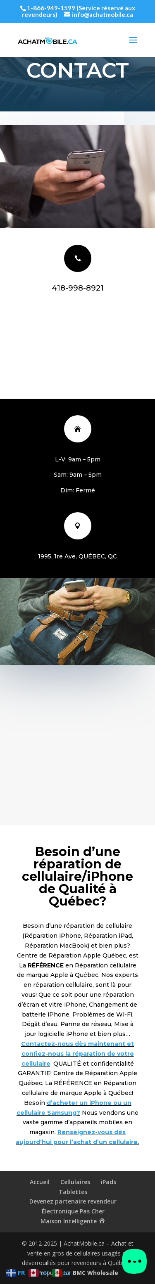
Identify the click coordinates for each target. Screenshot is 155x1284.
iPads (108, 1182)
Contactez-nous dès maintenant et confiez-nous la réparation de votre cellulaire (77, 1053)
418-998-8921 (78, 288)
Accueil (40, 1182)
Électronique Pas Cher (73, 1211)
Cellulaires (75, 1182)
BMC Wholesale (95, 1273)
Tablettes (73, 1192)
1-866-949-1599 (51, 8)
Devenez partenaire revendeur (73, 1201)
